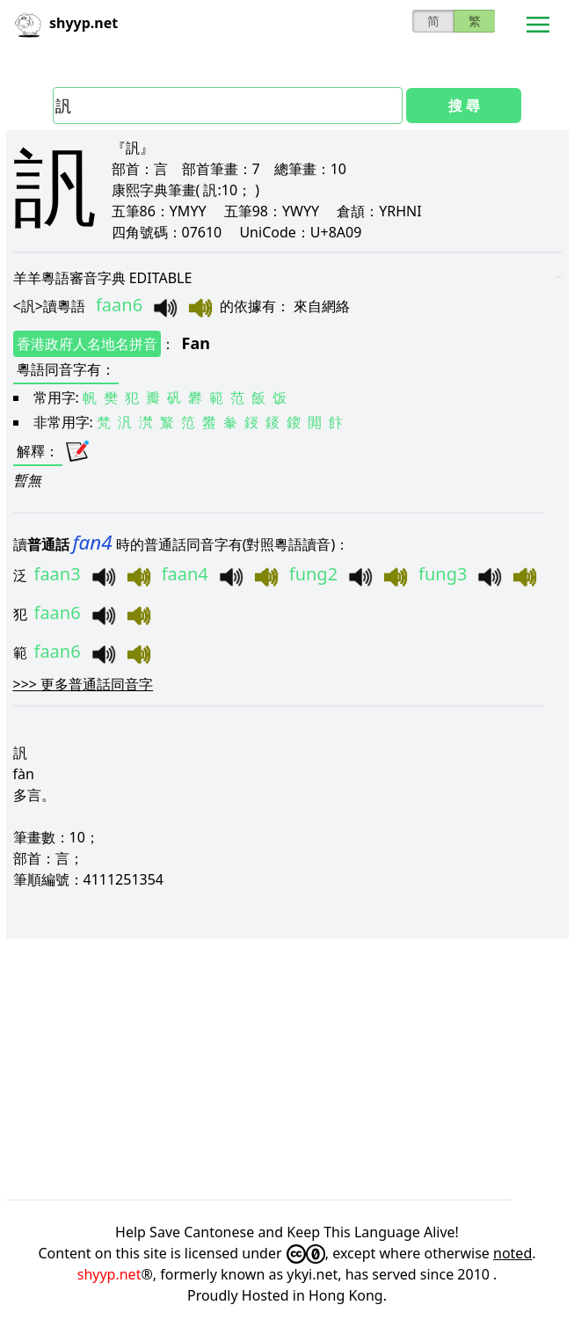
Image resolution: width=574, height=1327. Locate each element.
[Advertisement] (287, 1069)
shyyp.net (109, 1274)
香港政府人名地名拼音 (87, 344)
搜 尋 (464, 105)
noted (512, 1253)
